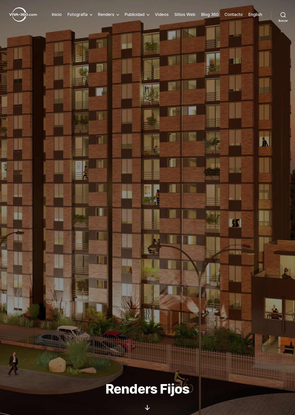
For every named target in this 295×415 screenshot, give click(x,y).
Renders (106, 14)
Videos (162, 14)
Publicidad (135, 14)
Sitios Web (184, 14)
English (255, 14)
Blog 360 (210, 14)
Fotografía (78, 14)
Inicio (57, 14)
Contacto (233, 14)
